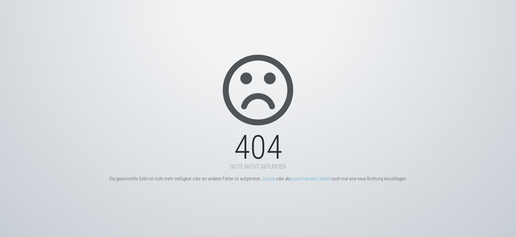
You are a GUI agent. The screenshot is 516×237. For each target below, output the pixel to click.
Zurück (268, 178)
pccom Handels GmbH (310, 178)
